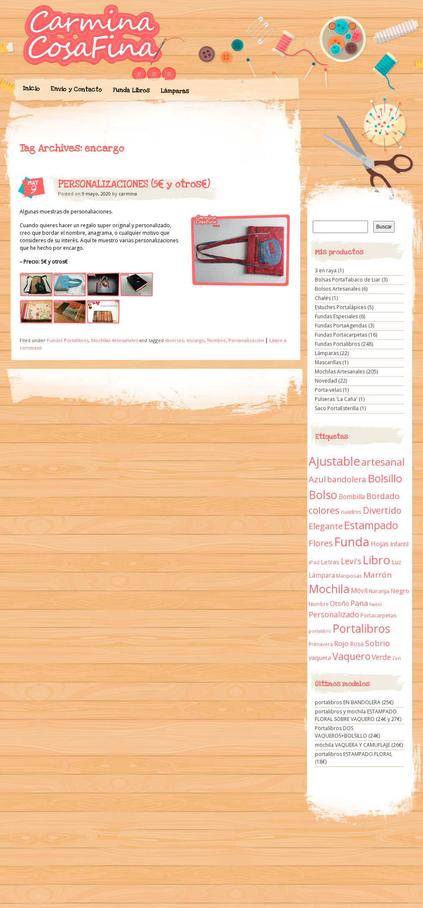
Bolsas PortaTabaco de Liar (347, 279)
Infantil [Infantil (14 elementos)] (399, 544)
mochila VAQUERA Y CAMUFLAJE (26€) (359, 744)
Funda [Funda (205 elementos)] (352, 541)
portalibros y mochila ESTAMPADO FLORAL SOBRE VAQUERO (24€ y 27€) (358, 715)
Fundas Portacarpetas (341, 334)
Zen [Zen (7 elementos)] (396, 658)
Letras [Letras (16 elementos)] (330, 562)
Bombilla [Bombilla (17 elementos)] (352, 496)
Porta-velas (328, 389)
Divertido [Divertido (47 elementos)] (382, 510)
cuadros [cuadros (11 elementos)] (351, 511)
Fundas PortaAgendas (341, 325)
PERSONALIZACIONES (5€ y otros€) (134, 184)
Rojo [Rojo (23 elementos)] (341, 643)
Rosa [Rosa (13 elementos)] (357, 644)
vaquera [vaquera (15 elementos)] (320, 657)
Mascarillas (328, 362)
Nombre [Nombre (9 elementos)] (319, 604)
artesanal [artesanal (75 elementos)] (383, 462)
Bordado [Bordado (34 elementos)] (383, 496)
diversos (174, 340)
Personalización (246, 340)
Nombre (216, 340)
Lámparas (174, 91)
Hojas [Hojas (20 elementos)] (380, 543)
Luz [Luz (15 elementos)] (396, 562)
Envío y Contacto (75, 89)
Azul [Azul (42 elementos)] (317, 479)
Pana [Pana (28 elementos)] (359, 603)
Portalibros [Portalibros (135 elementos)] (361, 628)
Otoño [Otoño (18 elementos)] (339, 603)
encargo (195, 340)
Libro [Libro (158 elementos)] (376, 560)
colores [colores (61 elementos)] (324, 510)
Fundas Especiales (336, 316)
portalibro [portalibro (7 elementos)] (320, 631)
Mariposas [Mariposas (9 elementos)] (349, 575)
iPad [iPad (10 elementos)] (314, 562)
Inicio (31, 88)
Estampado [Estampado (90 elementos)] (371, 525)
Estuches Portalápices (340, 307)
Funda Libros (130, 90)
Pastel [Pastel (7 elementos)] (375, 604)
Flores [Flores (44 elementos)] (321, 543)
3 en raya (326, 270)
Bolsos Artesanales (337, 288)
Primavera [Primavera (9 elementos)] (321, 644)
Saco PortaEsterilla (337, 408)
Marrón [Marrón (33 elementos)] (377, 574)
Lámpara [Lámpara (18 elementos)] (322, 575)
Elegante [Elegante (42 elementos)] (326, 526)
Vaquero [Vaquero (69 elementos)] (351, 656)
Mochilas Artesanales (114, 340)
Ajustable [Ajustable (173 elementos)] (334, 461)
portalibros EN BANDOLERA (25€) (354, 702)
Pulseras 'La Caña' (336, 399)
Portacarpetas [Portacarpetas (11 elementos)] (378, 615)
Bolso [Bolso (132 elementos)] (323, 494)
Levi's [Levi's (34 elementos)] (351, 561)
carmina (128, 193)
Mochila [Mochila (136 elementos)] (329, 588)
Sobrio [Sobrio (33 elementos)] (377, 643)
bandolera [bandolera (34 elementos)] (346, 479)
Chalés (323, 298)
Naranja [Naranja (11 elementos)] (379, 591)
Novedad (326, 380)
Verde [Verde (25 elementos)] (381, 657)
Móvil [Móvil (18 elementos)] (359, 590)
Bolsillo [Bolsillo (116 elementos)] (384, 478)
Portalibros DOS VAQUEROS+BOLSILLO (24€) (347, 732)
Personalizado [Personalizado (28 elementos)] (334, 614)
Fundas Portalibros (68, 340)
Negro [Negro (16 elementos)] (399, 590)
